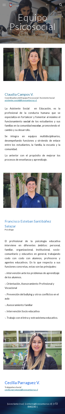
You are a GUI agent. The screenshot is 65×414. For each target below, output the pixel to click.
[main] (32, 22)
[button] (4, 5)
